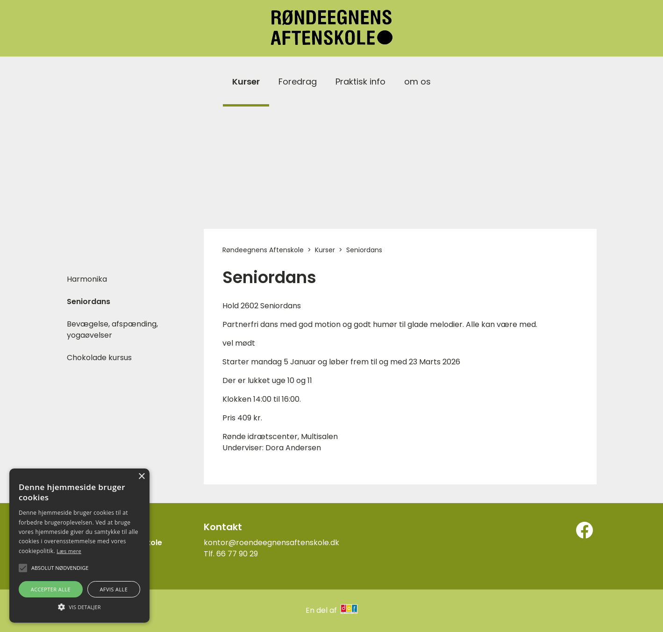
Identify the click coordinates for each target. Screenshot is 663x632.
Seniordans (88, 301)
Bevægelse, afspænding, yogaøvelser (112, 330)
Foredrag (297, 81)
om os (417, 81)
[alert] (79, 546)
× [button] (141, 476)
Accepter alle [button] (51, 589)
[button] (79, 606)
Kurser (246, 81)
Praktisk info (360, 81)
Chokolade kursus (99, 357)
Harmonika (87, 279)
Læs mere (69, 550)
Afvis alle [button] (114, 589)
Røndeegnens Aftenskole (263, 250)
